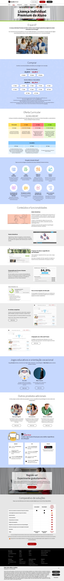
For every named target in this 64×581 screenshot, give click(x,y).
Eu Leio (42, 560)
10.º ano (49, 89)
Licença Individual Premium (12, 553)
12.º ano (36, 93)
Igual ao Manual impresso (44, 532)
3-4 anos (23, 75)
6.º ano (15, 89)
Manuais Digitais (33, 4)
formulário (46, 103)
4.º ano (40, 85)
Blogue (20, 550)
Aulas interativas (13, 175)
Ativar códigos (34, 1)
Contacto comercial (22, 563)
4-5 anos (32, 75)
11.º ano (28, 93)
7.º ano (23, 89)
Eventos (20, 556)
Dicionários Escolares (43, 4)
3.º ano (32, 85)
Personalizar (56, 577)
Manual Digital (31, 560)
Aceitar (56, 571)
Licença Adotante (10, 560)
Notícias (20, 552)
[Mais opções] (55, 2)
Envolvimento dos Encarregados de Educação (13, 194)
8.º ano (32, 89)
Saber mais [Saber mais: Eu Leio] (24, 388)
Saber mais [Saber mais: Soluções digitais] (32, 544)
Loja (8, 555)
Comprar (42, 1)
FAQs (29, 552)
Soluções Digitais (10, 556)
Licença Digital (10, 552)
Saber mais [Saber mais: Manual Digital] (16, 425)
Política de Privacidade (44, 552)
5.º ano (48, 85)
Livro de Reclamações (44, 555)
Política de (43, 553)
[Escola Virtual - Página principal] (13, 2)
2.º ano (23, 85)
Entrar (49, 1)
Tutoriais (30, 553)
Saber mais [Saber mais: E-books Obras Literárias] (47, 425)
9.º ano (40, 89)
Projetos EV (43, 559)
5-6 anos (40, 75)
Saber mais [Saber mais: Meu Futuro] (39, 387)
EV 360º (20, 560)
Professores (19, 4)
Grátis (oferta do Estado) (37, 532)
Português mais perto (44, 563)
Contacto (30, 555)
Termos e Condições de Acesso (45, 550)
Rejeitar (56, 574)
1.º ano (15, 85)
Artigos (20, 553)
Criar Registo (32, 487)
